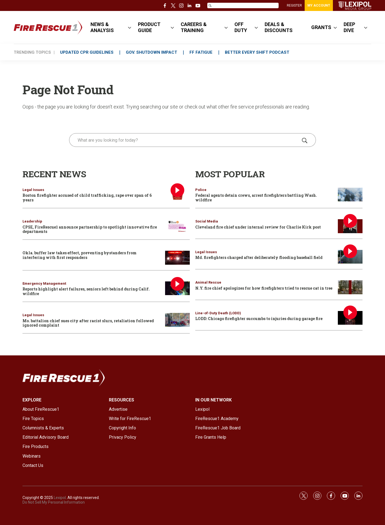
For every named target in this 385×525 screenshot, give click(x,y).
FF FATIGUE (201, 52)
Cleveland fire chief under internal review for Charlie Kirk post (258, 227)
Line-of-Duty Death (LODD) (218, 313)
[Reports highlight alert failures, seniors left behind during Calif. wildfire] (177, 288)
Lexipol (60, 497)
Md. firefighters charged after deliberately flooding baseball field (258, 257)
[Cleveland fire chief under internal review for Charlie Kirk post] (350, 226)
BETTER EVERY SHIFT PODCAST (257, 52)
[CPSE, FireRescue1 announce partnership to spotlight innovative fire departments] (177, 226)
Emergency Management (44, 283)
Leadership (32, 221)
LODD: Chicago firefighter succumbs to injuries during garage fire (258, 318)
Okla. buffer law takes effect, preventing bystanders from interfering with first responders (79, 255)
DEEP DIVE (349, 27)
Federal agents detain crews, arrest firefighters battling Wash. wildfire (256, 197)
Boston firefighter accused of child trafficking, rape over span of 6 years (87, 197)
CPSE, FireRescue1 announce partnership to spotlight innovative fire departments (89, 229)
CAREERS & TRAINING (194, 27)
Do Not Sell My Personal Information (53, 502)
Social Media (206, 221)
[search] (184, 140)
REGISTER (294, 5)
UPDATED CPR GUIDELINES (87, 52)
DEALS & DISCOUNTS (279, 27)
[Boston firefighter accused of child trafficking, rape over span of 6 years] (177, 195)
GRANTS (321, 27)
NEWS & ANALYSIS (102, 27)
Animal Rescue (208, 282)
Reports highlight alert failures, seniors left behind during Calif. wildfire (86, 291)
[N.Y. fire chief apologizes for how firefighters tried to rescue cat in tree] (350, 287)
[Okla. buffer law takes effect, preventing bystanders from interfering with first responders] (177, 258)
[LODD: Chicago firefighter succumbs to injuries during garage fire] (350, 318)
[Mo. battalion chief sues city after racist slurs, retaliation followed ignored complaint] (177, 320)
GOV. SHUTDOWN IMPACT (151, 52)
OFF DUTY (240, 27)
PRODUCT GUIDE (149, 27)
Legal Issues (33, 190)
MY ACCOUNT (318, 5)
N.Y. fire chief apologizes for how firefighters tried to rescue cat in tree (263, 288)
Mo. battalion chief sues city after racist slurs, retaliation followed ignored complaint (88, 323)
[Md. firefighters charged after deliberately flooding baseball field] (350, 257)
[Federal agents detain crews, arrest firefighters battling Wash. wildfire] (350, 195)
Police (200, 190)
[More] (129, 27)
